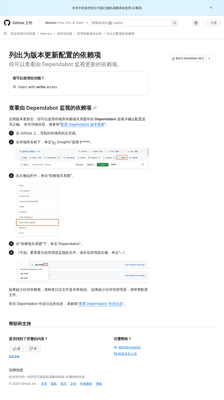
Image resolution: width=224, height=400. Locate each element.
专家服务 (86, 383)
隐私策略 (14, 356)
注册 (213, 23)
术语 (44, 383)
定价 (73, 383)
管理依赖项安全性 (89, 33)
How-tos (46, 33)
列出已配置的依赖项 (120, 33)
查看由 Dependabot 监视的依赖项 (53, 107)
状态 (63, 383)
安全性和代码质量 (23, 33)
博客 (99, 383)
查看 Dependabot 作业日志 (101, 303)
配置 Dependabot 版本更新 (82, 124)
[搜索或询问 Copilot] (134, 22)
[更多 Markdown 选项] (209, 58)
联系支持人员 (125, 354)
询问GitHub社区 (127, 347)
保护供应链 (64, 33)
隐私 (54, 383)
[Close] (211, 7)
